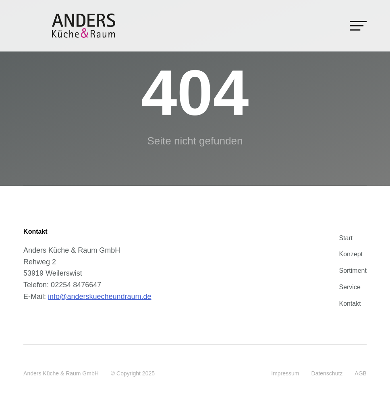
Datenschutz (327, 373)
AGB (361, 373)
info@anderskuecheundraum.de (99, 296)
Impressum (285, 373)
